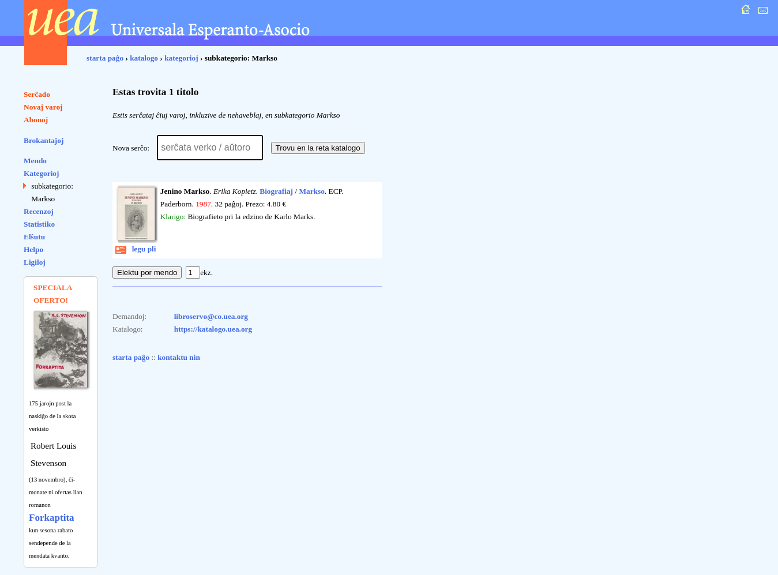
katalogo (144, 58)
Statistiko (39, 224)
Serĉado (37, 94)
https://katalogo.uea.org (213, 329)
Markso (311, 191)
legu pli (135, 249)
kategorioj (181, 58)
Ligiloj (35, 262)
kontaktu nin (178, 357)
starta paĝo (105, 58)
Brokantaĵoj (43, 140)
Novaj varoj (43, 107)
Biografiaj (276, 191)
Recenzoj (39, 211)
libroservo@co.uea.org (211, 316)
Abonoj (36, 119)
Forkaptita (51, 517)
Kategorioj (41, 173)
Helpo (33, 249)
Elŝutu (34, 236)
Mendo (35, 160)
